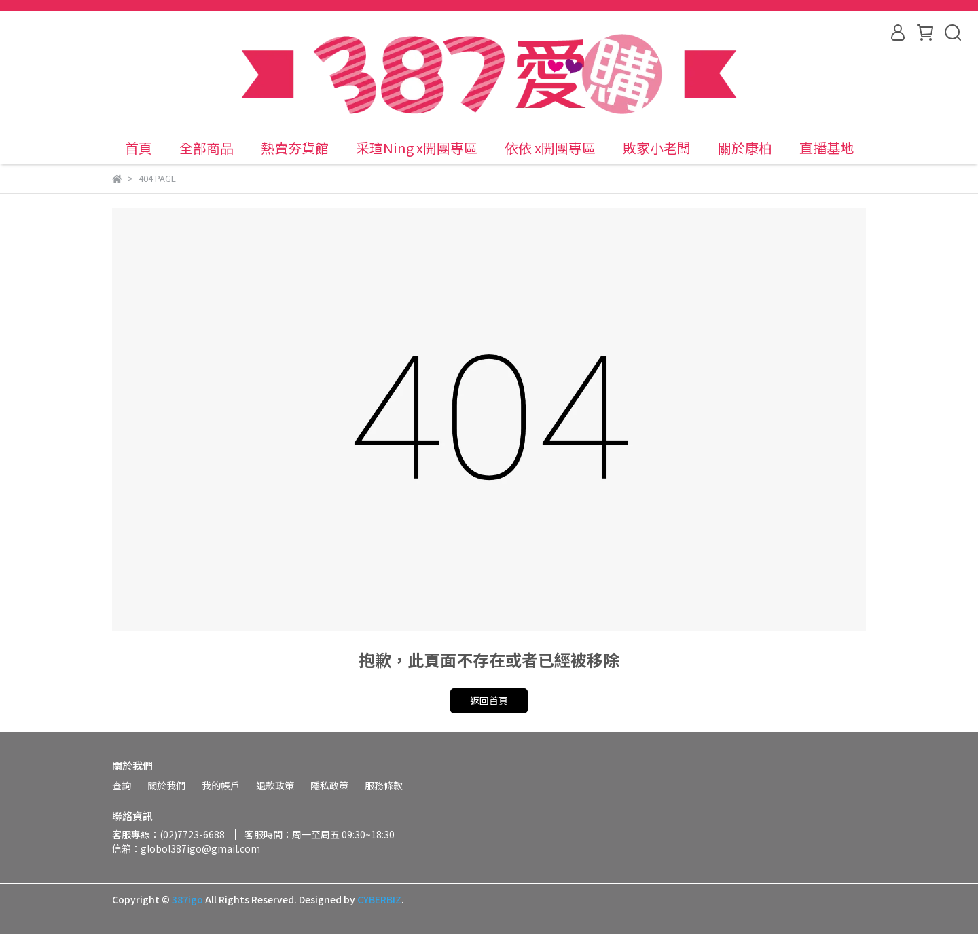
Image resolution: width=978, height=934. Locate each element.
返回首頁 (489, 700)
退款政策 (275, 785)
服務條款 (384, 785)
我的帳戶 (221, 785)
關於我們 (166, 785)
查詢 (121, 785)
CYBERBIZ (379, 899)
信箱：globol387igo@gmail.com (186, 848)
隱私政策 (329, 785)
